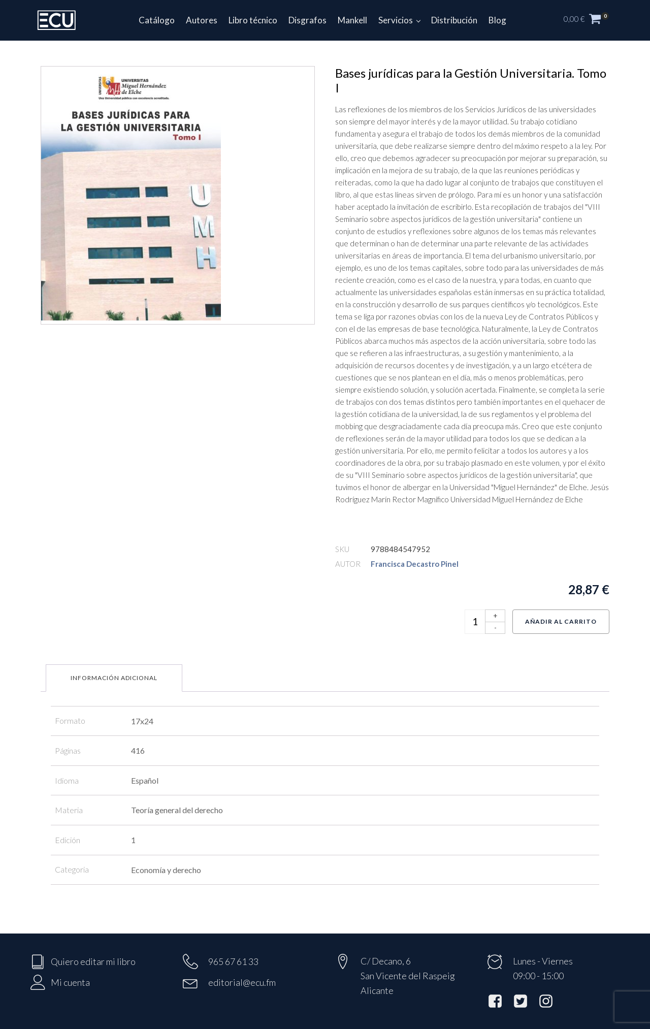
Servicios (395, 20)
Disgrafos (307, 20)
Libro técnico (253, 20)
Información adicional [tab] (114, 678)
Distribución (454, 20)
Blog (497, 20)
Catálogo (157, 20)
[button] (592, 20)
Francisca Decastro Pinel (415, 563)
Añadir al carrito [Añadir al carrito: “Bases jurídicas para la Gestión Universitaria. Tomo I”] (561, 621)
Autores (201, 20)
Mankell (352, 20)
